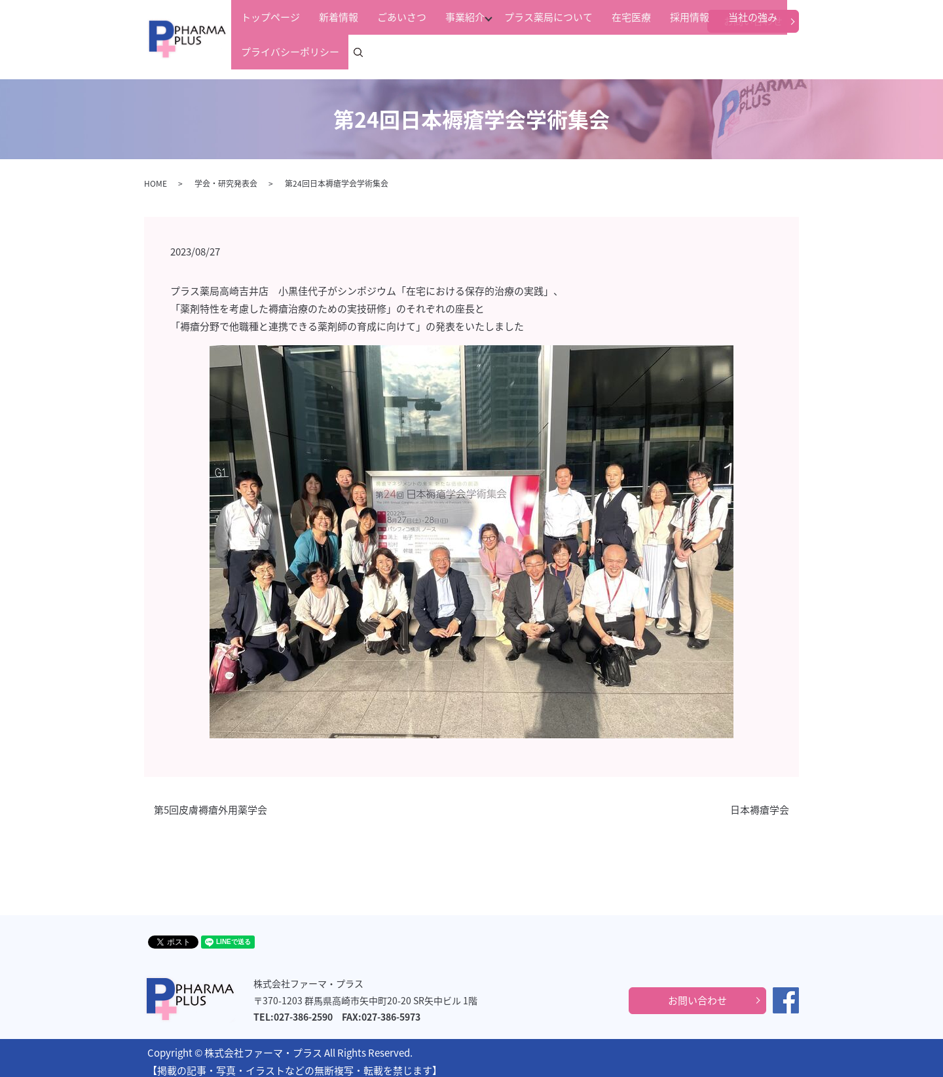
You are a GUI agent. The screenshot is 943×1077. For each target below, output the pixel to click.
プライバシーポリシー (728, 52)
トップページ (265, 52)
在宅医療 (559, 52)
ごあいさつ (367, 52)
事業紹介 (415, 52)
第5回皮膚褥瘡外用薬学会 (210, 802)
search (798, 52)
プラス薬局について (491, 52)
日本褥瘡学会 (759, 802)
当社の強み (650, 52)
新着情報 (319, 52)
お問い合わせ (753, 21)
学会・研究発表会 (225, 176)
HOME (155, 176)
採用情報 (602, 52)
